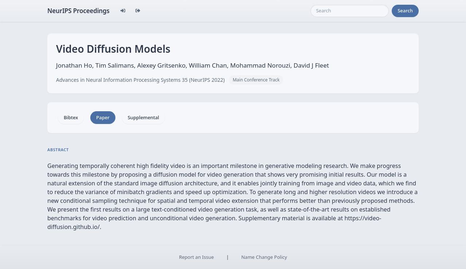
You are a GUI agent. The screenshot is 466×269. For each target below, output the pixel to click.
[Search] (350, 11)
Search (405, 10)
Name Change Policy (264, 257)
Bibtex (71, 117)
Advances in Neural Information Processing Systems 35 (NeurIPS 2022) (140, 79)
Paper (102, 117)
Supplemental (143, 117)
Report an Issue (196, 257)
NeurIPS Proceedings (78, 11)
